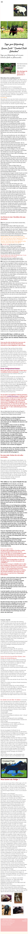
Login (25, 919)
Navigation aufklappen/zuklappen (14, 1)
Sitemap (10, 919)
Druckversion (4, 919)
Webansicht (24, 920)
